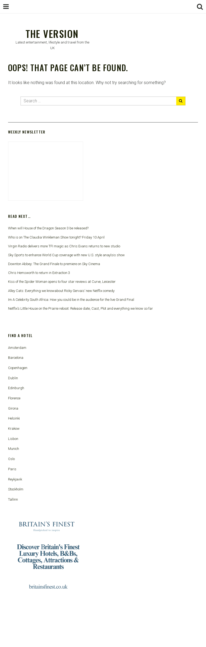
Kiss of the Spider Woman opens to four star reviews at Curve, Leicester (62, 282)
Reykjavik (15, 479)
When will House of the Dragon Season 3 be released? (48, 228)
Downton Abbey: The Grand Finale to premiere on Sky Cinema (54, 264)
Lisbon (13, 439)
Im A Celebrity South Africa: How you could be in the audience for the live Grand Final (71, 300)
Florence (14, 398)
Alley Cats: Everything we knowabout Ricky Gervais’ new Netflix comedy (61, 291)
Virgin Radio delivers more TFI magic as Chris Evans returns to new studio (64, 246)
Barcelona (15, 358)
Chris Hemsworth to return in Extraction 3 (39, 273)
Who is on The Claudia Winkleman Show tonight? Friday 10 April (56, 237)
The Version (52, 33)
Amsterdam (17, 348)
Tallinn (13, 499)
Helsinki (14, 418)
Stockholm (15, 489)
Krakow (14, 428)
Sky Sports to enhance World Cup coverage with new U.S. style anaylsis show (66, 255)
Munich (13, 449)
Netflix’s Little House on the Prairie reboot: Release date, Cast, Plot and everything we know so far (80, 308)
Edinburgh (16, 388)
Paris (12, 469)
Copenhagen (17, 368)
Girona (13, 408)
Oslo (11, 459)
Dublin (13, 378)
